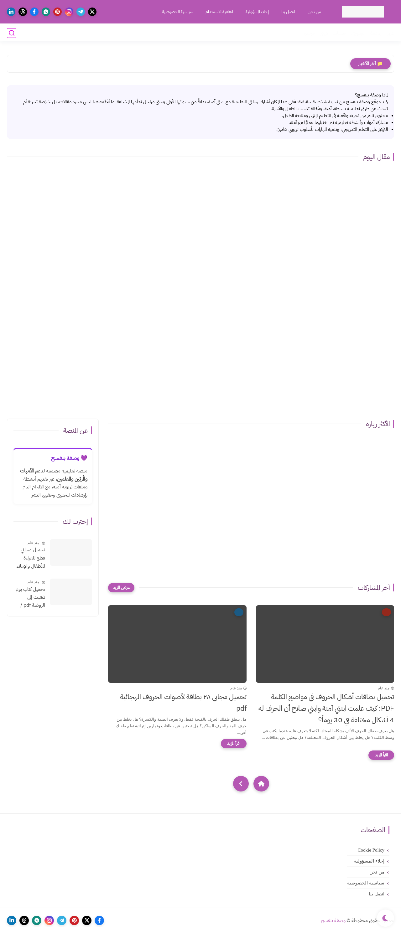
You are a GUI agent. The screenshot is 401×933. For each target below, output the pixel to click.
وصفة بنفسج (333, 920)
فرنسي (308, 33)
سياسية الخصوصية (176, 11)
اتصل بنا (287, 11)
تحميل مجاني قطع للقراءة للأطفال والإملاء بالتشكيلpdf (31, 558)
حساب (339, 33)
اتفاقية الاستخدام (218, 11)
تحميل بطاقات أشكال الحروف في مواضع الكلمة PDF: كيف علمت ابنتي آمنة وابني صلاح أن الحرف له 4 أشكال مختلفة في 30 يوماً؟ (326, 708)
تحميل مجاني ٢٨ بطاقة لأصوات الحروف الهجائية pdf (183, 702)
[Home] (261, 783)
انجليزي (358, 33)
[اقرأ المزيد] (381, 755)
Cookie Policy (371, 850)
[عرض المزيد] (121, 587)
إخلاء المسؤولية (256, 11)
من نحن (313, 11)
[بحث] (11, 33)
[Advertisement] (200, 362)
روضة (376, 33)
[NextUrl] (241, 783)
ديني (324, 33)
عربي (390, 33)
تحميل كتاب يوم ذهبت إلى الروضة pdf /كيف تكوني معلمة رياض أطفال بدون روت (29, 597)
